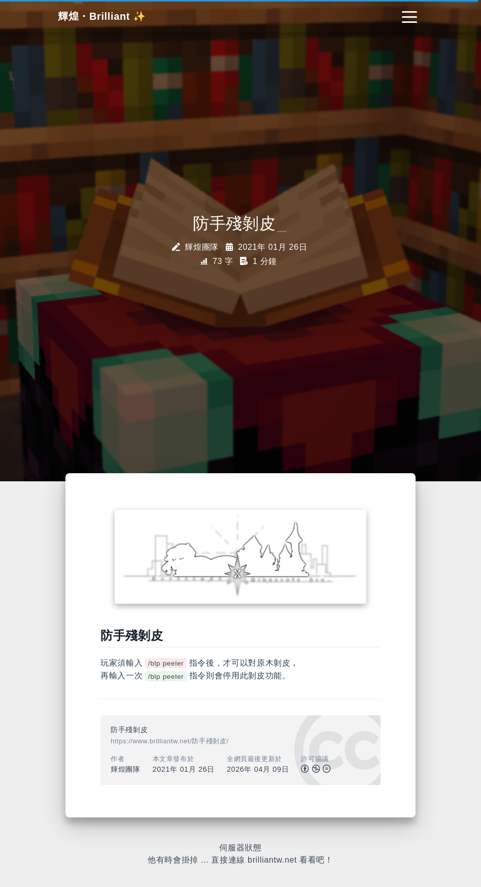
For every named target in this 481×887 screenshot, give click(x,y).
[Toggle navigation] (409, 16)
